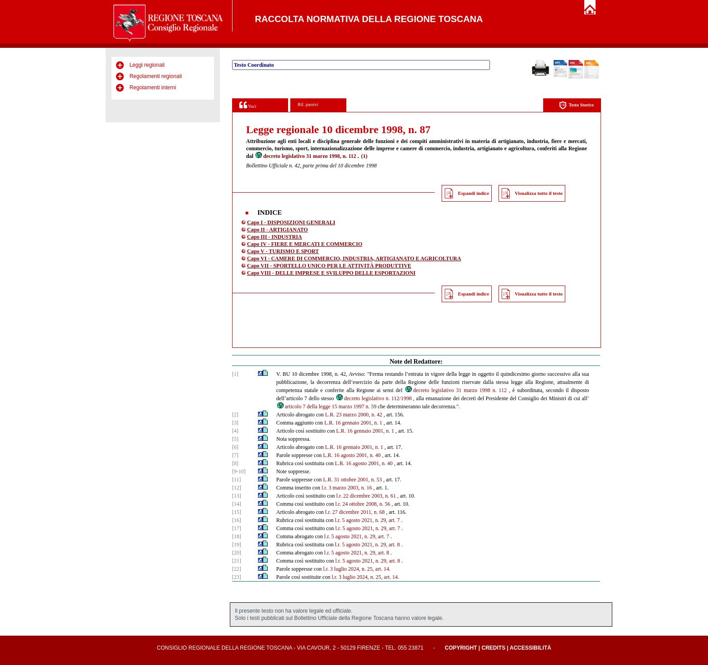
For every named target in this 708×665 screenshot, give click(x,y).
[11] (236, 479)
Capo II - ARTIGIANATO (277, 229)
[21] (236, 561)
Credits (493, 648)
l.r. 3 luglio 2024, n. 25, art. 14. (356, 569)
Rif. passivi (308, 104)
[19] (236, 544)
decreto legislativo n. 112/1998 (373, 398)
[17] (236, 528)
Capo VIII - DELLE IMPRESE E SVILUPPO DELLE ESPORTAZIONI (331, 273)
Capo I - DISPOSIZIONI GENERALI (291, 222)
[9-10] (239, 471)
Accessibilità (530, 648)
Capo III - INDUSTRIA (274, 237)
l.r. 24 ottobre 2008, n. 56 (362, 504)
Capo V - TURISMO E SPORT (283, 251)
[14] (236, 504)
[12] (236, 488)
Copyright (461, 648)
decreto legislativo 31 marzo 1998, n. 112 (305, 156)
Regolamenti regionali (156, 76)
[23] (236, 577)
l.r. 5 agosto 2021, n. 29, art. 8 (367, 544)
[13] (236, 496)
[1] (235, 374)
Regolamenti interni (153, 87)
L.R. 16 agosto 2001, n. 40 (352, 455)
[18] (236, 536)
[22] (236, 569)
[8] (235, 463)
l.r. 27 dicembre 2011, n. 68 (355, 512)
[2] (235, 414)
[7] (235, 455)
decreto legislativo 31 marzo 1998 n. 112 (456, 390)
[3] (235, 423)
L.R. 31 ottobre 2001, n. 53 (352, 479)
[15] (236, 512)
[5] (235, 439)
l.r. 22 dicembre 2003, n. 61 (366, 496)
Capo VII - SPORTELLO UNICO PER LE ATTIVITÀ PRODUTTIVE (329, 266)
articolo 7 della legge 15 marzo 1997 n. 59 (326, 406)
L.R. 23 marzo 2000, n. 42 (353, 414)
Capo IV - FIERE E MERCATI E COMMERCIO (304, 244)
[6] (235, 447)
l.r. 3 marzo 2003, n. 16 (346, 488)
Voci (247, 105)
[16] (236, 520)
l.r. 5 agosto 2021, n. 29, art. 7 (367, 520)
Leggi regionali (147, 65)
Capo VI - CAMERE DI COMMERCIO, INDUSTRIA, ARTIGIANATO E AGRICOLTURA (354, 258)
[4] (235, 431)
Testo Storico (576, 105)
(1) (364, 156)
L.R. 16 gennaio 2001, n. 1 (353, 423)
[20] (236, 553)
